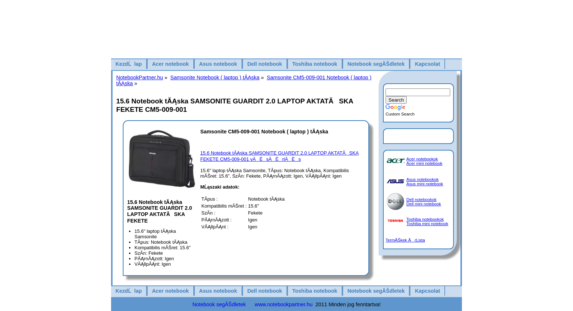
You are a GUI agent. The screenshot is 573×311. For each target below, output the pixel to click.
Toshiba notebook (314, 64)
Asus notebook (218, 64)
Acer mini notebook (424, 163)
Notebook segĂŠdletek (376, 64)
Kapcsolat (427, 64)
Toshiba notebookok (425, 219)
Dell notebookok (421, 199)
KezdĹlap (128, 64)
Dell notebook (264, 64)
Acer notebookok (422, 159)
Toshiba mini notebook (427, 223)
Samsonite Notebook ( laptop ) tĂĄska (214, 77)
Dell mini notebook (423, 204)
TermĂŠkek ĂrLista (405, 240)
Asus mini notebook (424, 184)
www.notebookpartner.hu (283, 304)
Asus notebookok (422, 179)
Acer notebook (170, 64)
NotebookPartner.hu (139, 77)
